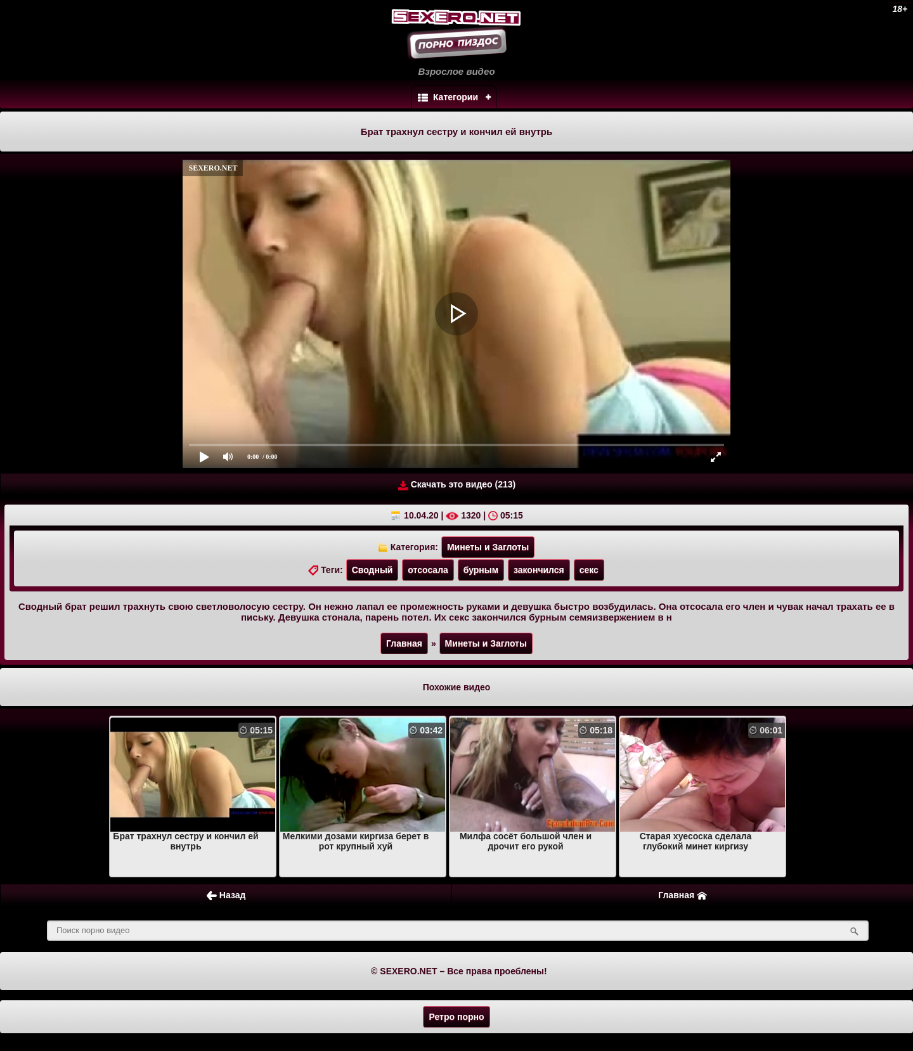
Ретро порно (456, 1017)
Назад (226, 895)
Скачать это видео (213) (456, 484)
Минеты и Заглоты (488, 547)
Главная (404, 643)
